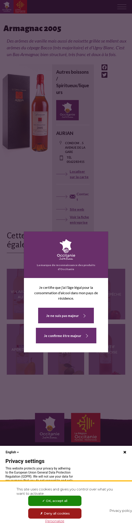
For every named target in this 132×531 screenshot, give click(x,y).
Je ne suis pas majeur (62, 316)
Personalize (54, 521)
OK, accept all (54, 501)
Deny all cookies (54, 513)
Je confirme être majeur (62, 336)
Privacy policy (120, 510)
